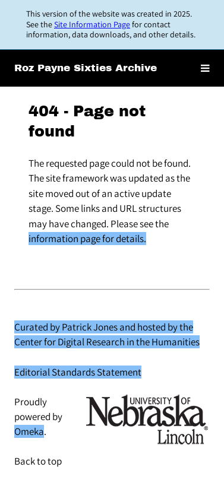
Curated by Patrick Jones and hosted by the (103, 326)
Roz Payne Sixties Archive (85, 68)
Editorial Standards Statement (77, 372)
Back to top (38, 461)
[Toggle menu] (205, 68)
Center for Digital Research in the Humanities (107, 341)
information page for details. (87, 238)
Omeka (29, 431)
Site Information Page (92, 24)
